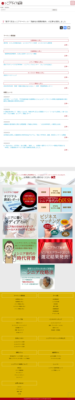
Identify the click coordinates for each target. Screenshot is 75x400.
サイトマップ (19, 377)
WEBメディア (19, 322)
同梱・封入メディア (19, 330)
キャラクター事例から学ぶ (19, 306)
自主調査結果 (56, 299)
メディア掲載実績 (19, 370)
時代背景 (56, 304)
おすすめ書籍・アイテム (55, 356)
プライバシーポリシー (19, 375)
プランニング (19, 389)
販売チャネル (56, 327)
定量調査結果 (56, 308)
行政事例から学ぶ (19, 301)
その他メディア (19, 332)
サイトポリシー (19, 372)
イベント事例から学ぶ (19, 308)
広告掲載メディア (19, 327)
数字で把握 (55, 306)
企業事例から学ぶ (19, 299)
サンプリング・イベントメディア (19, 325)
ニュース (55, 364)
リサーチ (19, 386)
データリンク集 (55, 313)
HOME (1, 7)
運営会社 (19, 367)
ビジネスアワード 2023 (19, 346)
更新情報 (7, 7)
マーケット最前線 (19, 295)
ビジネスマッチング (56, 319)
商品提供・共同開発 (55, 330)
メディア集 (19, 319)
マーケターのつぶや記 (56, 358)
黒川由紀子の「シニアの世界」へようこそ (19, 356)
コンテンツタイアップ (56, 322)
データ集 (55, 295)
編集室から (55, 352)
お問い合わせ (19, 383)
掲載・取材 (19, 391)
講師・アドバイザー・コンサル (55, 325)
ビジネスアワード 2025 (19, 341)
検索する (55, 9)
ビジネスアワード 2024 (19, 344)
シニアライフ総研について (19, 364)
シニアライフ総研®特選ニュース (55, 367)
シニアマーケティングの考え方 (55, 338)
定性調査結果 (56, 311)
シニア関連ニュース (55, 370)
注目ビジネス (19, 338)
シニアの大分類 (55, 301)
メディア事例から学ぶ (19, 304)
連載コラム (19, 352)
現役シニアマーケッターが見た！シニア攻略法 (19, 358)
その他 (19, 393)
